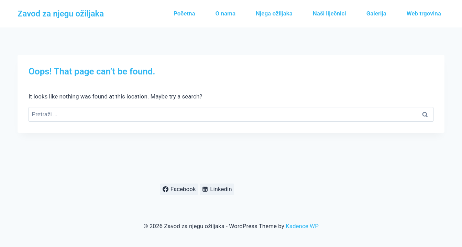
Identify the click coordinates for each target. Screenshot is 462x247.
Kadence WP (302, 226)
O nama (225, 13)
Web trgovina (424, 13)
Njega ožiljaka (274, 13)
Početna (184, 13)
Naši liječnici (329, 13)
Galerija (376, 13)
